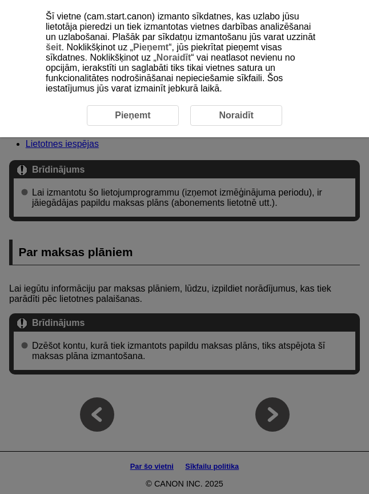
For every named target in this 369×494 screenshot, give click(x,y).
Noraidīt (174, 57)
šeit (54, 47)
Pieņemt (151, 47)
